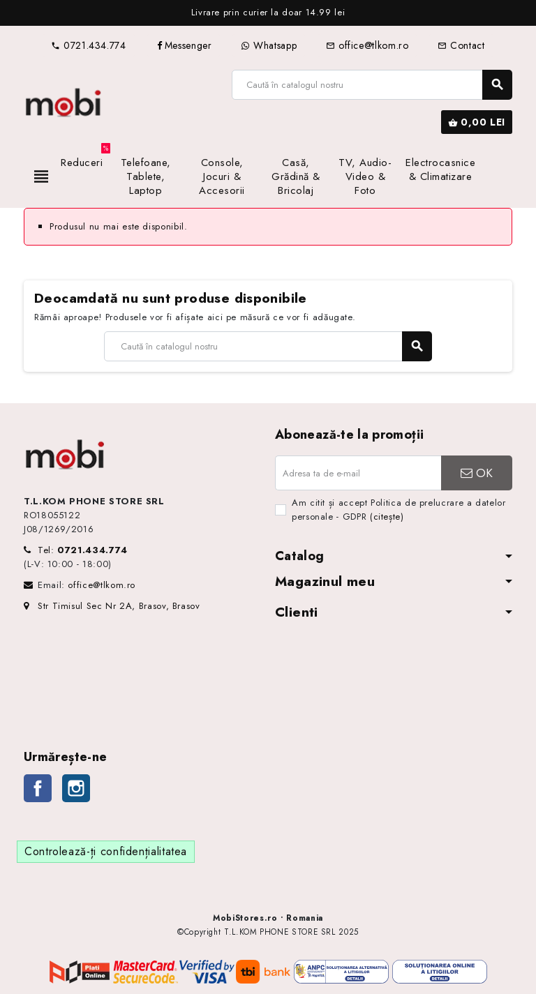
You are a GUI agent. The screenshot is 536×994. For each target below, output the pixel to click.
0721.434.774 (88, 45)
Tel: (83, 550)
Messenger (184, 45)
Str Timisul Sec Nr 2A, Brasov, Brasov (112, 605)
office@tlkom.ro (367, 45)
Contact (461, 45)
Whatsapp (269, 45)
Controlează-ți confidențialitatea (105, 851)
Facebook (38, 788)
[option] (268, 13)
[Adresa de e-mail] (358, 472)
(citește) (387, 516)
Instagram (76, 788)
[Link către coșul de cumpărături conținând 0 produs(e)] (476, 122)
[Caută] (372, 85)
